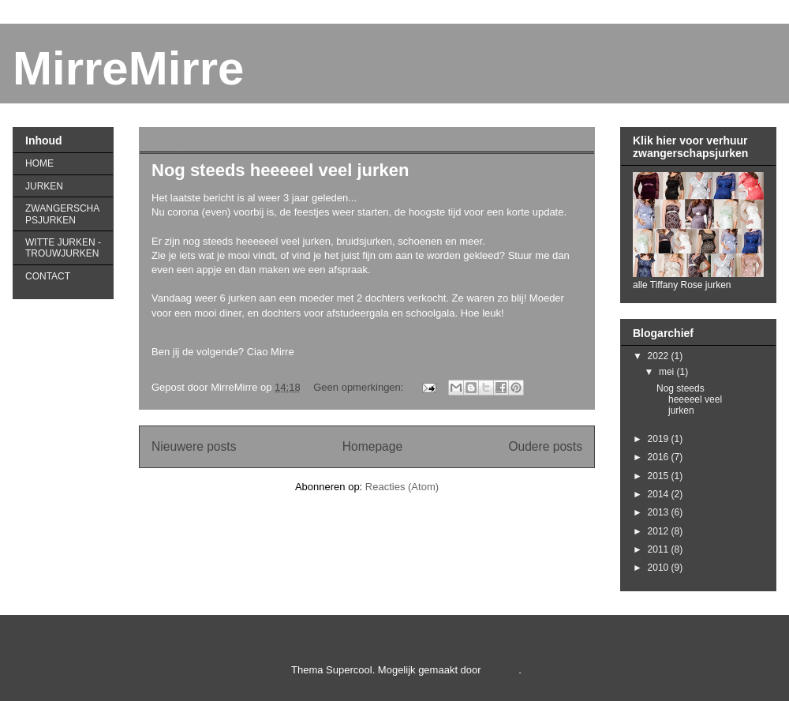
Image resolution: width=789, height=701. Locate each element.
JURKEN (44, 186)
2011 (659, 549)
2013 (659, 512)
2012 (659, 531)
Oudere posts (545, 446)
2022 (659, 356)
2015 (659, 476)
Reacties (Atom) (402, 487)
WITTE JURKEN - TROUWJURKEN (63, 248)
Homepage (372, 446)
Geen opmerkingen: (359, 387)
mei (668, 371)
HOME (39, 163)
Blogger (501, 670)
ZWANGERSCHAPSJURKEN (62, 214)
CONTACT (47, 276)
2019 (659, 438)
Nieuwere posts (193, 446)
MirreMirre (128, 68)
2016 (659, 457)
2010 (659, 567)
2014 (659, 494)
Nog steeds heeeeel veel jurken (280, 170)
